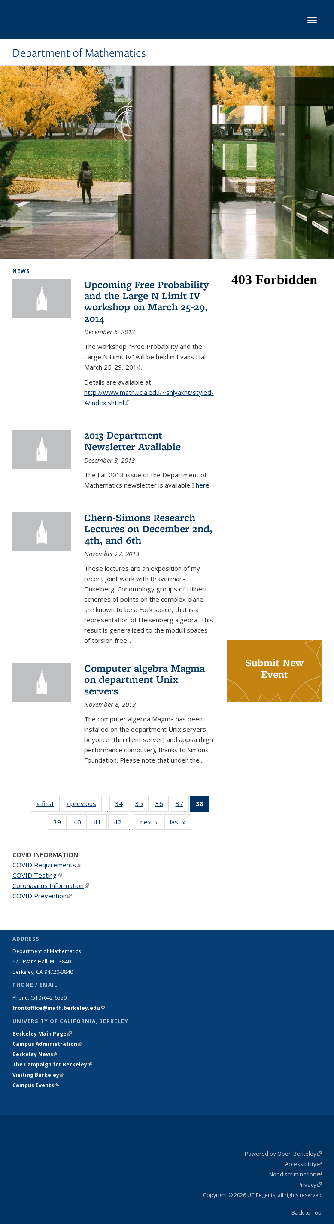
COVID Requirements (46, 864)
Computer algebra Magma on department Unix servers (144, 679)
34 (121, 805)
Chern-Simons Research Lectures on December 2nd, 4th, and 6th (148, 529)
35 (142, 805)
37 (182, 805)
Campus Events (35, 1085)
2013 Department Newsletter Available (132, 440)
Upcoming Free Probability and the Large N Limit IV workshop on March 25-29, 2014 (146, 301)
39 (60, 823)
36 (162, 805)
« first (48, 803)
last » (180, 821)
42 (120, 823)
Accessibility (303, 1164)
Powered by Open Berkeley (283, 1153)
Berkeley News (35, 1054)
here (203, 485)
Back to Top (306, 1212)
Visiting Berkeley (38, 1075)
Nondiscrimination (295, 1174)
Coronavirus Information (50, 885)
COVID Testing (37, 875)
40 (80, 823)
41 (100, 823)
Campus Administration (47, 1044)
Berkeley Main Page (42, 1033)
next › (151, 821)
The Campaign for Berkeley (52, 1064)
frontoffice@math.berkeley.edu (58, 1008)
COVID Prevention (42, 895)
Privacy (310, 1184)
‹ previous (84, 803)
